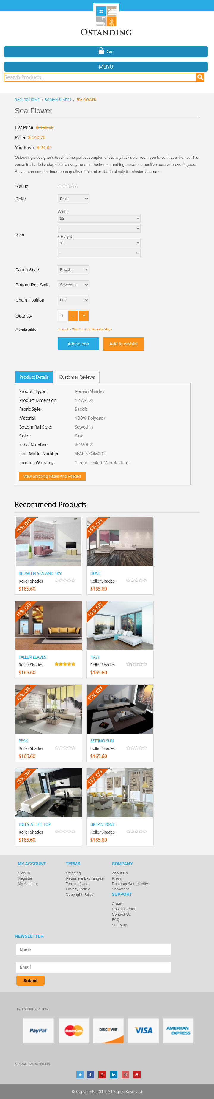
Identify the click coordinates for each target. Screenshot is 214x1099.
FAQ (115, 919)
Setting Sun (102, 740)
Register (25, 878)
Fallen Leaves (32, 657)
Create (117, 903)
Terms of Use (77, 883)
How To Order (124, 909)
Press (117, 878)
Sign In (24, 873)
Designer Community (130, 883)
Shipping (73, 873)
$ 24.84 (44, 147)
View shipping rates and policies (52, 476)
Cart (106, 51)
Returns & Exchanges (84, 878)
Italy (95, 657)
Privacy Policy (78, 889)
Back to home (27, 99)
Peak (23, 740)
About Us (120, 873)
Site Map (119, 925)
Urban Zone (102, 824)
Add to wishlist (123, 344)
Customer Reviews (77, 377)
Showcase (121, 889)
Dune (95, 573)
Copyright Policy (80, 894)
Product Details (34, 377)
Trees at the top (35, 824)
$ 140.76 (36, 137)
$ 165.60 (45, 127)
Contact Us (121, 914)
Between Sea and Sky (40, 573)
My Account (28, 883)
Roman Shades (58, 99)
